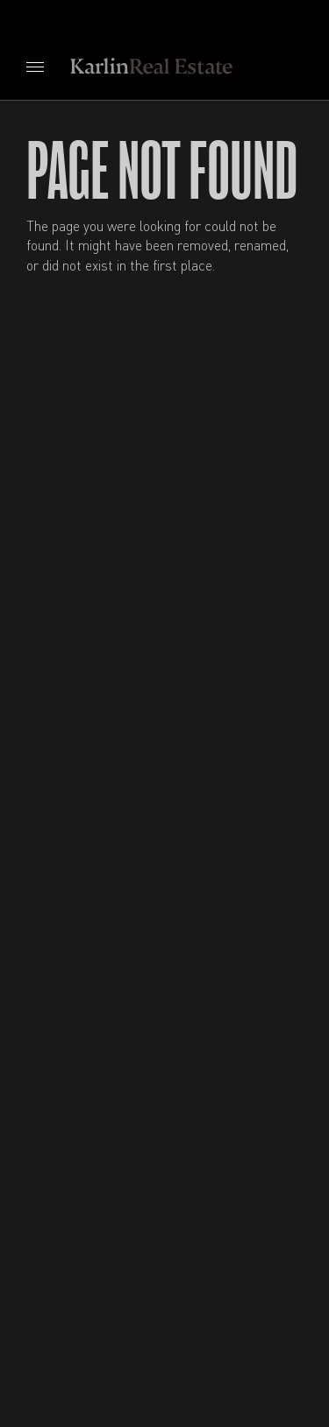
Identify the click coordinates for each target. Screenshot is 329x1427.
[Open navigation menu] (35, 66)
